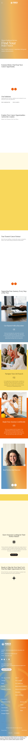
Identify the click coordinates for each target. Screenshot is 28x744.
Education (17, 692)
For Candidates (5, 102)
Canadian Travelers (6, 689)
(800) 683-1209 (8, 655)
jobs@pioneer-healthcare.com (10, 653)
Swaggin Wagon (5, 713)
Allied (2, 683)
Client (21, 704)
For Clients (16, 102)
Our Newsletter (5, 710)
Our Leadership (19, 683)
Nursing (3, 686)
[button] (12, 284)
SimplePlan (17, 736)
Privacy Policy (4, 734)
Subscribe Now (6, 669)
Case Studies (4, 707)
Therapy (3, 680)
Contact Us (23, 707)
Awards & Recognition (20, 689)
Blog (2, 704)
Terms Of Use (24, 734)
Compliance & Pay (5, 701)
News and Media (19, 695)
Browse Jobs (23, 701)
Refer (21, 710)
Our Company (18, 680)
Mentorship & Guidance (21, 686)
